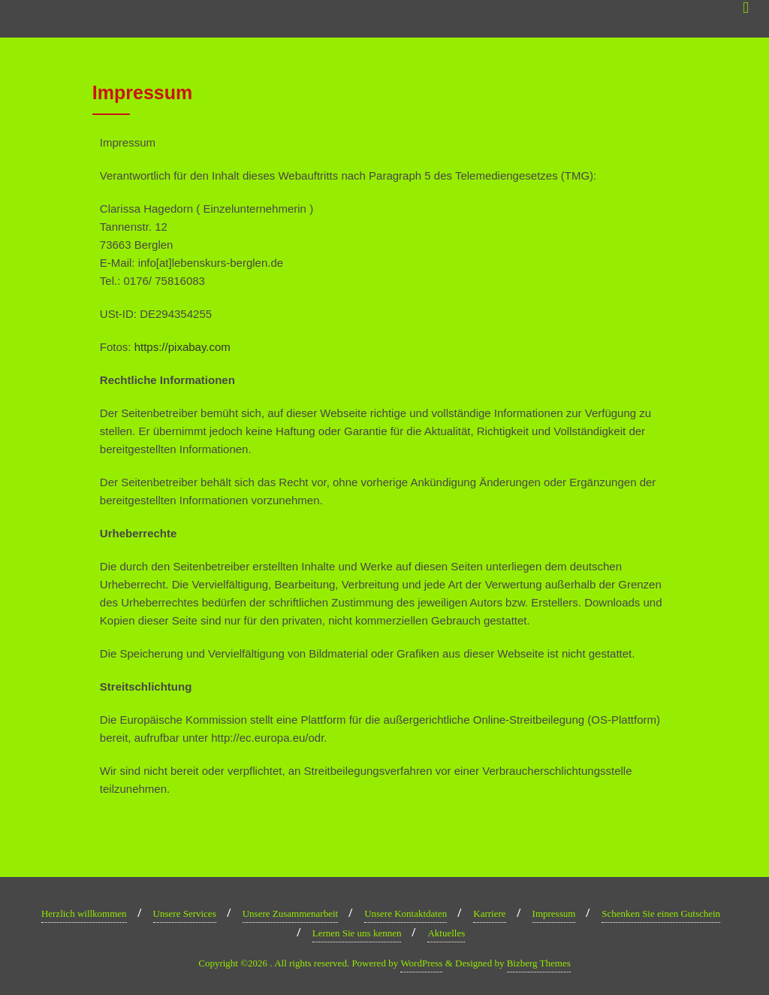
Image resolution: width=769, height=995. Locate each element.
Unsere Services (184, 913)
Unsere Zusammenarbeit (290, 913)
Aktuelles (446, 933)
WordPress (421, 963)
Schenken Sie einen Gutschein (661, 913)
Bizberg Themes (539, 963)
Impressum (554, 913)
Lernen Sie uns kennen (357, 933)
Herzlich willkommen (84, 913)
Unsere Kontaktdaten (405, 913)
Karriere (489, 913)
